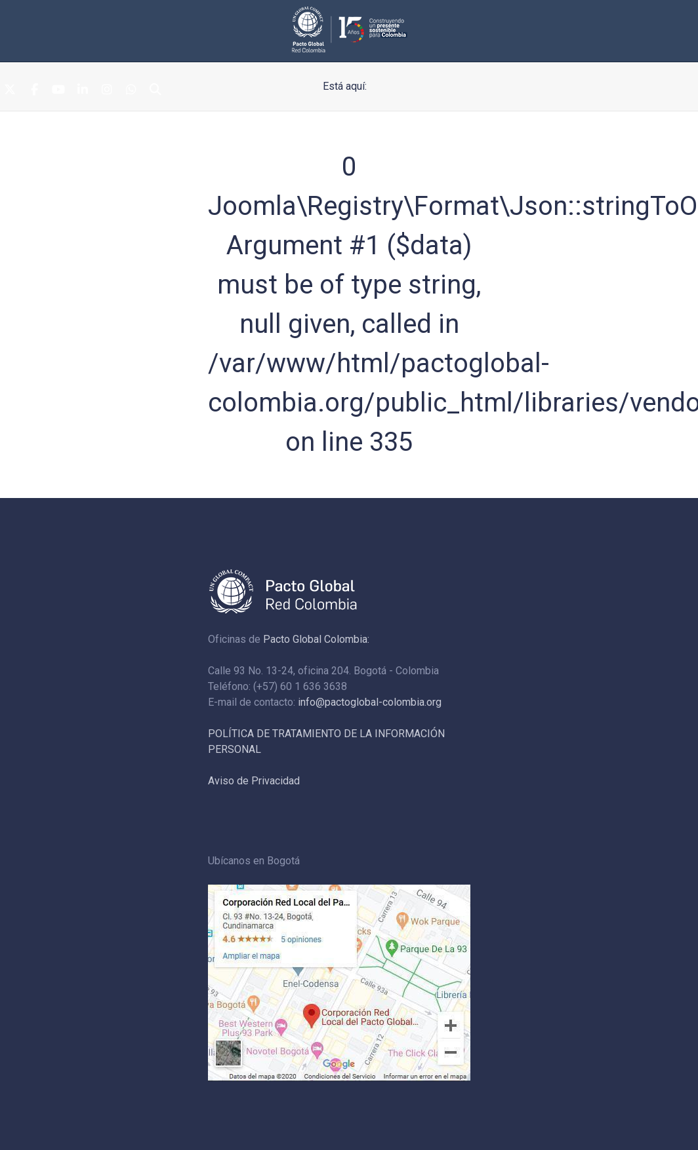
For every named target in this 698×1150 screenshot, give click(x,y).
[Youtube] (58, 90)
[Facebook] (34, 90)
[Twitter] (10, 90)
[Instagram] (107, 90)
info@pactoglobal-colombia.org (369, 702)
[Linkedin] (82, 90)
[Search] (155, 90)
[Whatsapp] (131, 90)
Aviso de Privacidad (254, 781)
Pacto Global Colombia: (316, 639)
